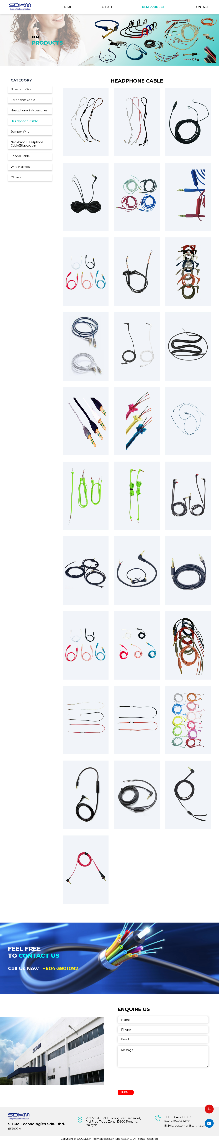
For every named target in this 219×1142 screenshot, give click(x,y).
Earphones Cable (23, 100)
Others (16, 177)
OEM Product (153, 7)
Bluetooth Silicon (23, 89)
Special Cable (20, 156)
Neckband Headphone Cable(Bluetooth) (27, 143)
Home (67, 7)
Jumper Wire (20, 131)
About (107, 7)
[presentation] (145, 1078)
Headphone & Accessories (29, 110)
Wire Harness (20, 166)
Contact (201, 7)
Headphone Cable (24, 121)
